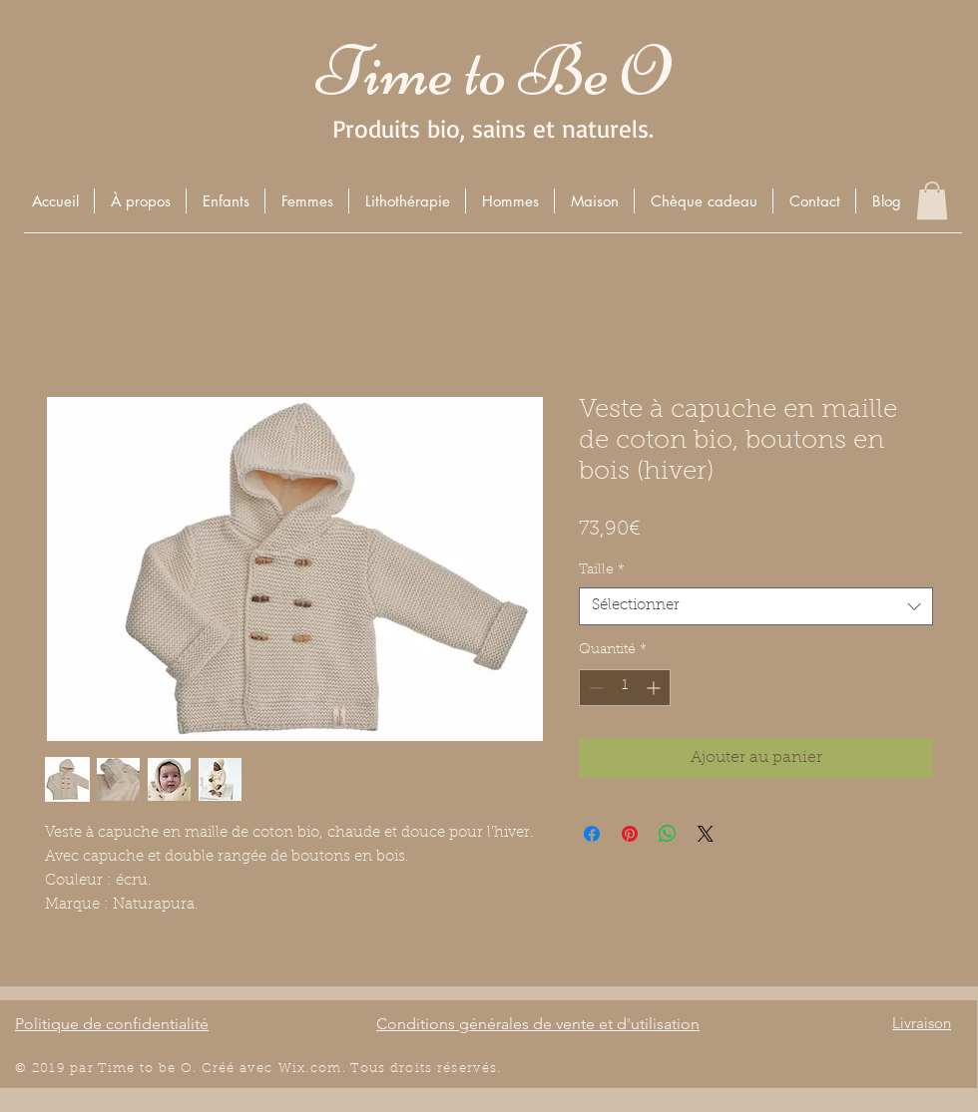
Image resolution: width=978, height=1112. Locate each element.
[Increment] (655, 687)
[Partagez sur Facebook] (592, 834)
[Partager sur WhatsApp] (668, 834)
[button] (225, 200)
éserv (462, 1068)
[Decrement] (594, 687)
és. (492, 1068)
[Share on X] (706, 834)
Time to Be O (493, 71)
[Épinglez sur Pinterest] (630, 834)
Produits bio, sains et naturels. (493, 128)
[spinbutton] (625, 687)
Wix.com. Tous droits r (361, 1068)
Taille (602, 570)
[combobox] (756, 606)
